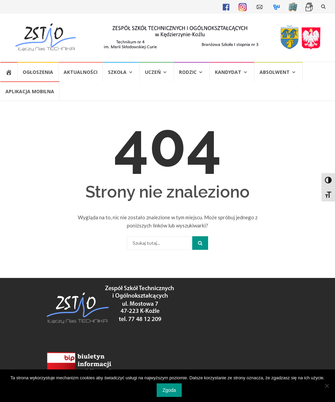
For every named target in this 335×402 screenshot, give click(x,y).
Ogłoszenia (38, 72)
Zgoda (169, 390)
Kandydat (228, 72)
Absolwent (275, 72)
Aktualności (80, 72)
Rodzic (188, 72)
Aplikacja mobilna (29, 91)
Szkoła (117, 72)
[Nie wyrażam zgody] (326, 385)
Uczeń (153, 72)
